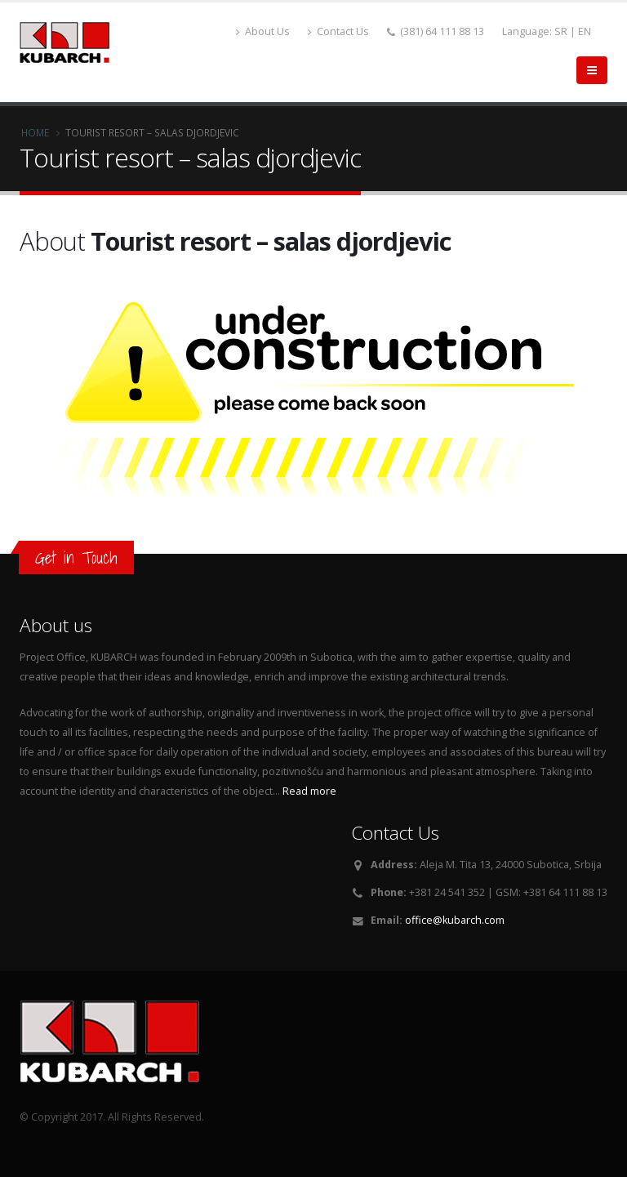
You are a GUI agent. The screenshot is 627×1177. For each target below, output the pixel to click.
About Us (263, 31)
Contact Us (338, 31)
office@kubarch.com (455, 920)
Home (35, 132)
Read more (309, 791)
